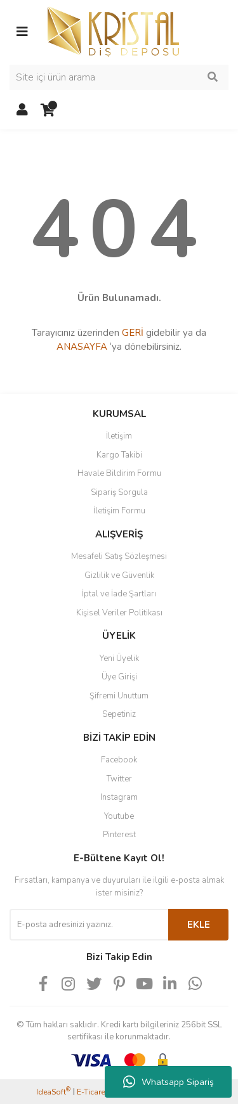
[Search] (119, 77)
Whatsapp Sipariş (168, 1082)
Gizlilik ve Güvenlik (119, 575)
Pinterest (119, 834)
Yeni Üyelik (119, 658)
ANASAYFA (81, 346)
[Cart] (47, 110)
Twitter (119, 779)
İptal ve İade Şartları (119, 594)
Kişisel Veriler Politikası (119, 613)
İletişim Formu (119, 511)
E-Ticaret (92, 1092)
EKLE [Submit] (198, 924)
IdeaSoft (53, 1091)
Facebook (119, 760)
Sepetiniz (119, 714)
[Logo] (113, 31)
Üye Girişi (119, 677)
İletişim (119, 436)
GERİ (132, 332)
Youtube (119, 816)
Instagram (119, 797)
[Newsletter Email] (89, 924)
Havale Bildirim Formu (119, 473)
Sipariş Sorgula (119, 492)
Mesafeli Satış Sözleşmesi (119, 556)
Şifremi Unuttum (119, 696)
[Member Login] (22, 110)
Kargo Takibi (119, 455)
